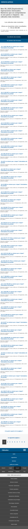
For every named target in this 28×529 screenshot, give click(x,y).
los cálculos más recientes (14, 36)
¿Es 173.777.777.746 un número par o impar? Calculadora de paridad (13, 238)
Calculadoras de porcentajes (14, 499)
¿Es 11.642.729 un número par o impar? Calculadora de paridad (11, 139)
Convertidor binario (14, 510)
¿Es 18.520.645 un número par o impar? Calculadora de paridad (11, 415)
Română (17, 471)
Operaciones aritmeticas (14, 496)
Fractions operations (14, 489)
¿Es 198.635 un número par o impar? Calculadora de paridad (11, 422)
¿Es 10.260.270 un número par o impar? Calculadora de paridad (11, 192)
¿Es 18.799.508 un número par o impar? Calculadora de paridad (11, 62)
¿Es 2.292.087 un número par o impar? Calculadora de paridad (11, 307)
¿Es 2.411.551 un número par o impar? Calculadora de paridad (11, 361)
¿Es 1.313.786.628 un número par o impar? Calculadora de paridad (12, 284)
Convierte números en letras (14, 492)
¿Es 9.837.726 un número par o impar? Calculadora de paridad (11, 330)
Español (17, 468)
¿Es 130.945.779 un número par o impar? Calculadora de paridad (12, 208)
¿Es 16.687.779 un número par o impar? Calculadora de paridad (11, 100)
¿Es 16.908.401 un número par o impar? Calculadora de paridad (11, 300)
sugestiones (14, 457)
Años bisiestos (14, 506)
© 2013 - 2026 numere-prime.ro (14, 475)
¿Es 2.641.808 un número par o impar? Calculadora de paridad (11, 177)
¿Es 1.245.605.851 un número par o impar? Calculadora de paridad (12, 338)
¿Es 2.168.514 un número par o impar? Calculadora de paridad (11, 269)
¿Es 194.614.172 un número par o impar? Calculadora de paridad (12, 223)
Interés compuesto (14, 513)
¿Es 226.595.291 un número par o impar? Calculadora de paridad (12, 108)
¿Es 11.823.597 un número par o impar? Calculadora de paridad (11, 93)
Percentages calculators (14, 503)
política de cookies (14, 464)
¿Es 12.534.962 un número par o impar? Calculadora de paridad (11, 123)
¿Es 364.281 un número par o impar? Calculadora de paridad (11, 407)
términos (14, 461)
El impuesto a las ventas (14, 520)
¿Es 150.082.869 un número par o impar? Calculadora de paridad (12, 215)
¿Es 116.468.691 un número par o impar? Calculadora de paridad (12, 399)
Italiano (3, 471)
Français (24, 468)
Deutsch (3, 468)
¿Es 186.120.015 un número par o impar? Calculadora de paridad (12, 154)
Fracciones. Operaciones (14, 485)
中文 (24, 471)
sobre (14, 454)
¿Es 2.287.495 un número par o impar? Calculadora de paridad (11, 77)
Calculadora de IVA (14, 517)
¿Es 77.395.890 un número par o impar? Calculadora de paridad (11, 277)
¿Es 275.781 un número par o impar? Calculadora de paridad (11, 200)
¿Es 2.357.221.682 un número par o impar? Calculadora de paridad (12, 254)
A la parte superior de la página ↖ (14, 431)
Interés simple (14, 524)
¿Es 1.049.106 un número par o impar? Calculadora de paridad (11, 369)
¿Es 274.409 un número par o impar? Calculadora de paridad (11, 70)
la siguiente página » (14, 437)
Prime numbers (14, 478)
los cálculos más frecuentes (14, 40)
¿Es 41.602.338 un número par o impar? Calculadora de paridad (11, 146)
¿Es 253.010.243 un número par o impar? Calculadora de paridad (12, 346)
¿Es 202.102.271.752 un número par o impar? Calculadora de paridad (13, 261)
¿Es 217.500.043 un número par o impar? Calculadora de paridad (12, 315)
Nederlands (10, 471)
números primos (7, 2)
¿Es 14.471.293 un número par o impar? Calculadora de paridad (11, 231)
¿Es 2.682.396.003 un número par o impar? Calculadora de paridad (12, 47)
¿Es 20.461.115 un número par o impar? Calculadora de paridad (11, 384)
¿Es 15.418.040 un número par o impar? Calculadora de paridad (11, 54)
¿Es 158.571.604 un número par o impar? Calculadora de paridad (12, 392)
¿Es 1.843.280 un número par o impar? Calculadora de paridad (11, 292)
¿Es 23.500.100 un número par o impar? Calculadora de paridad (11, 85)
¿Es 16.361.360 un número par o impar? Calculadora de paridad (11, 246)
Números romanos (14, 482)
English (10, 468)
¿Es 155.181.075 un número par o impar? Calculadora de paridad (12, 116)
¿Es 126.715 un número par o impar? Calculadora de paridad (11, 169)
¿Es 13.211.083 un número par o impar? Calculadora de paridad (11, 131)
